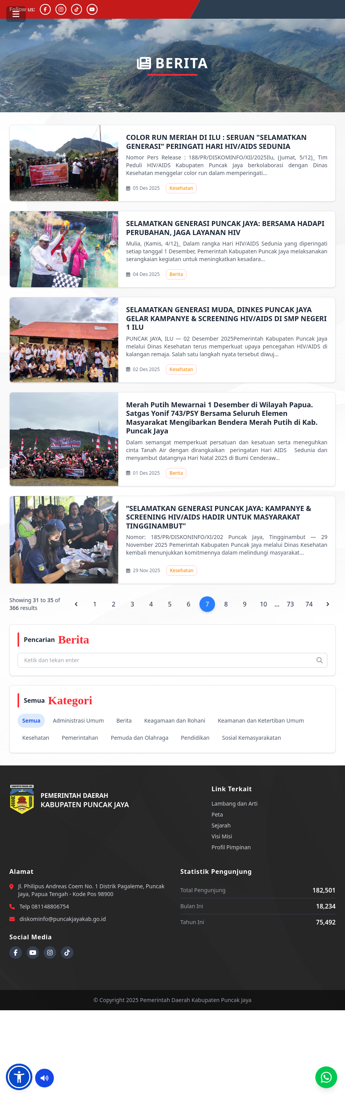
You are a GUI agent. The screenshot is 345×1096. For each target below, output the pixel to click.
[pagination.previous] (76, 604)
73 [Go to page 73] (290, 604)
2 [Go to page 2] (114, 604)
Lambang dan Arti (235, 803)
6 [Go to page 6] (188, 604)
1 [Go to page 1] (95, 604)
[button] (19, 1077)
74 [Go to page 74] (309, 604)
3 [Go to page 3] (132, 604)
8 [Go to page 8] (226, 604)
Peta (217, 814)
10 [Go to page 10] (263, 604)
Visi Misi (222, 836)
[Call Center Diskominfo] (326, 1077)
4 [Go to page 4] (151, 604)
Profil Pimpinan (231, 847)
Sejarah (221, 825)
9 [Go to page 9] (245, 604)
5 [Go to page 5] (170, 604)
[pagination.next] (328, 604)
